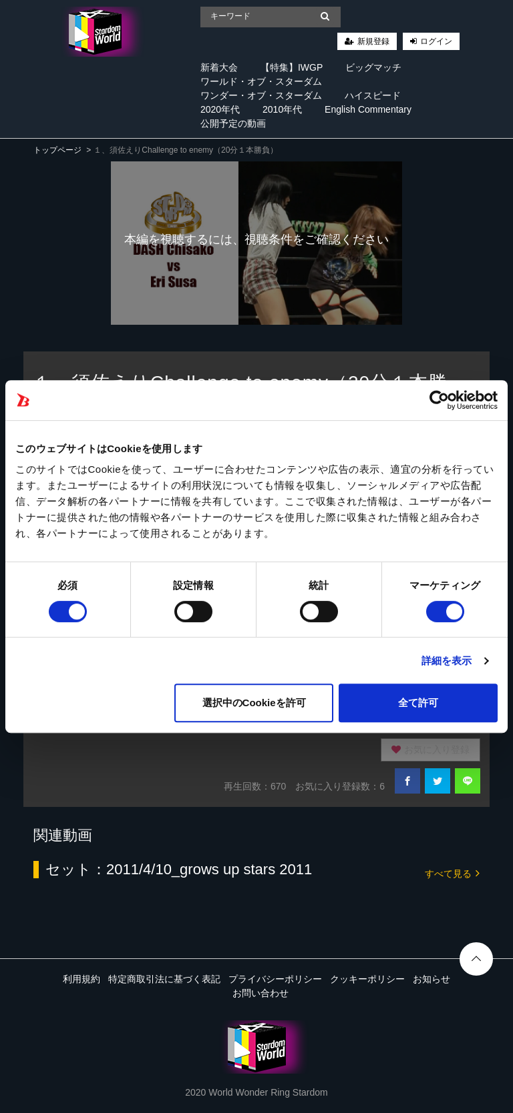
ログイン (436, 41)
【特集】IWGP (292, 67)
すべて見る (452, 872)
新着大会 (219, 67)
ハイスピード (373, 95)
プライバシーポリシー (275, 979)
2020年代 (220, 109)
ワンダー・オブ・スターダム (261, 95)
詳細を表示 (446, 660)
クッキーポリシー (367, 979)
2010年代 (282, 109)
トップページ (57, 150)
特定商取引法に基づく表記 (164, 979)
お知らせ (431, 979)
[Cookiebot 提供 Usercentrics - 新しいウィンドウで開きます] (439, 400)
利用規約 (81, 979)
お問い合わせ (260, 993)
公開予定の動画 (233, 123)
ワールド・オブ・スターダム (261, 81)
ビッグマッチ (373, 67)
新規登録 (373, 41)
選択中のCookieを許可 (254, 702)
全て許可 (418, 702)
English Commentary (368, 109)
